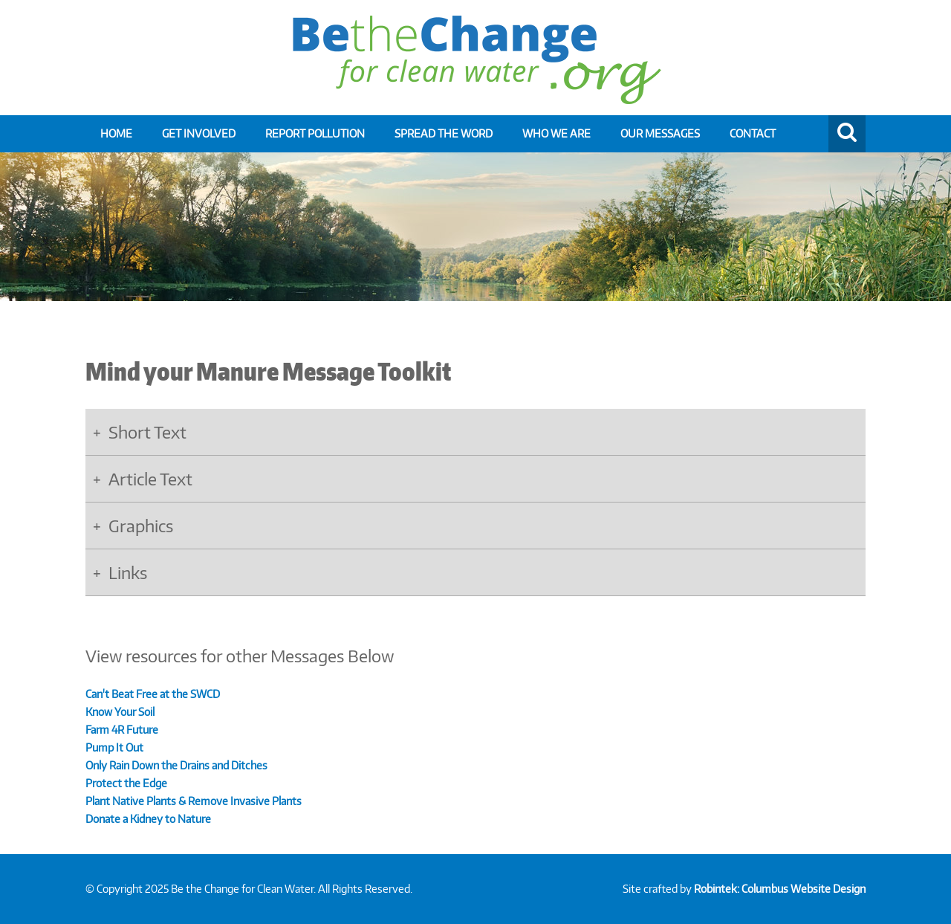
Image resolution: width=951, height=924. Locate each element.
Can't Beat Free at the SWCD (152, 694)
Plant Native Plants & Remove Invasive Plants (193, 801)
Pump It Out (114, 747)
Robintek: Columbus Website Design (780, 888)
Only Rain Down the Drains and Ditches (176, 765)
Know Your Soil (121, 711)
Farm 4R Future (121, 729)
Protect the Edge (126, 783)
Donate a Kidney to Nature (148, 818)
